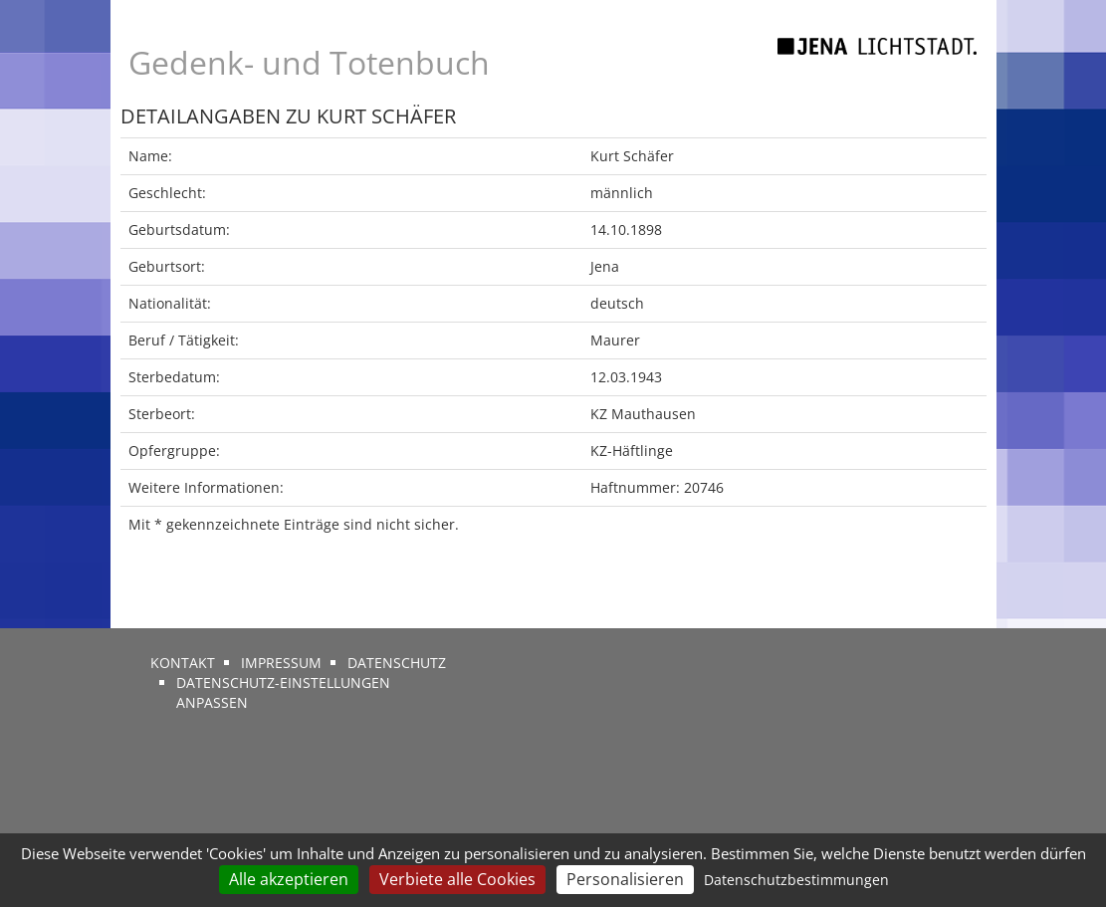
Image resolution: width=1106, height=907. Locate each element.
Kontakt (182, 662)
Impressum (281, 662)
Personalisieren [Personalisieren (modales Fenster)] (625, 879)
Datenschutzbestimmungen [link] (796, 879)
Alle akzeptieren (288, 879)
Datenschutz (396, 662)
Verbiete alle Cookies (457, 879)
